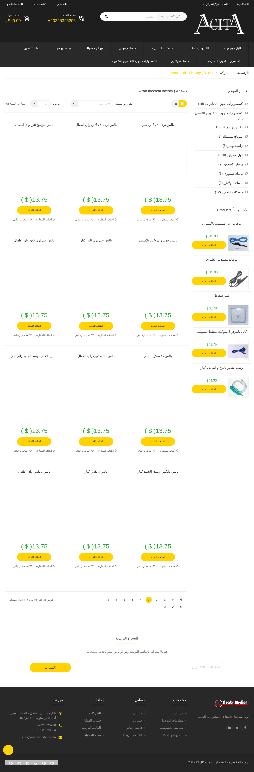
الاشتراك (50, 667)
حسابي (137, 713)
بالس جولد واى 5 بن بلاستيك (158, 240)
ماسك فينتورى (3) (231, 173)
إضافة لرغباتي (146, 219)
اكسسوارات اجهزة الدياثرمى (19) (220, 103)
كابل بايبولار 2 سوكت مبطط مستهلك (222, 331)
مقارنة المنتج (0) (15, 103)
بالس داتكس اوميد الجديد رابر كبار (34, 356)
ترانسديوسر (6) (233, 146)
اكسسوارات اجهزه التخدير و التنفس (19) (219, 115)
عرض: (56, 103)
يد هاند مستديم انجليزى (221, 259)
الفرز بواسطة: (124, 103)
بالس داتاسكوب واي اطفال (96, 356)
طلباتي (137, 720)
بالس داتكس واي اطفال (34, 471)
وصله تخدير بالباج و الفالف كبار (222, 367)
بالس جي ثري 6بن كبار (96, 240)
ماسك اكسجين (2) (231, 164)
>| (164, 607)
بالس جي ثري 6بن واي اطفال (34, 240)
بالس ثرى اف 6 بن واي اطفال (96, 125)
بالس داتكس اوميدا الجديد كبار (158, 471)
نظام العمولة (92, 735)
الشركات (95, 713)
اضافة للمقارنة (169, 219)
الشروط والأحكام (172, 735)
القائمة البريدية (132, 735)
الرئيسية (243, 73)
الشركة (225, 73)
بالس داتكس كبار (96, 471)
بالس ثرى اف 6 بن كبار (158, 125)
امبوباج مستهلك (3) (230, 136)
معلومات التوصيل (172, 720)
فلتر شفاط (221, 295)
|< (181, 599)
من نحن (178, 713)
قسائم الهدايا (92, 720)
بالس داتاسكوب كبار (158, 356)
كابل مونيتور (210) (230, 155)
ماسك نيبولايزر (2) (231, 183)
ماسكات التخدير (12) (229, 192)
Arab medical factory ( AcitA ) (192, 73)
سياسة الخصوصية (171, 727)
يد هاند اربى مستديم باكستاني (222, 223)
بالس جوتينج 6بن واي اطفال (34, 125)
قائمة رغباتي (134, 727)
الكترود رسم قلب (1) (228, 127)
